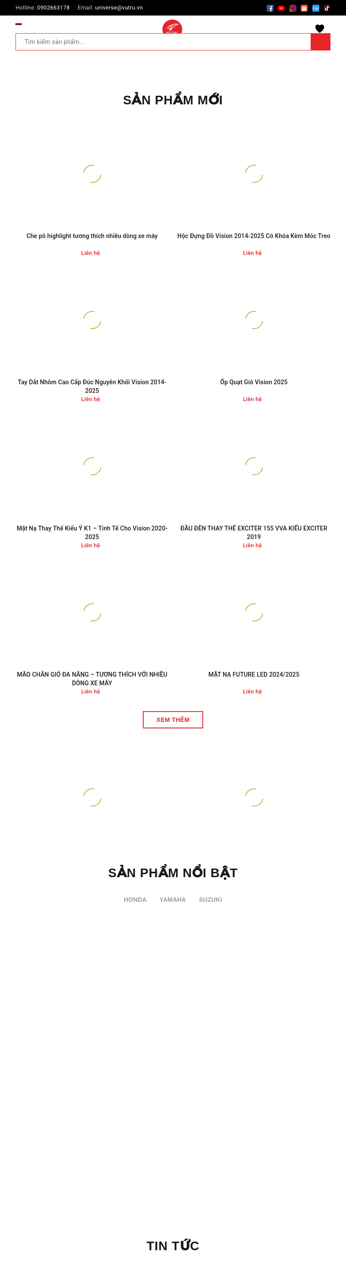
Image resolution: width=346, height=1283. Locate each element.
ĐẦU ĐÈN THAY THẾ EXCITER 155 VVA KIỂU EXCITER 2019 (253, 532)
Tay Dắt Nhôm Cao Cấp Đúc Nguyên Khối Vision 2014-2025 (92, 386)
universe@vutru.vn (119, 7)
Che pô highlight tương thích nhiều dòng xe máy (91, 235)
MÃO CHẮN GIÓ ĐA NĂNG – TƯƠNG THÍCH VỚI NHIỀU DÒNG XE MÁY (92, 679)
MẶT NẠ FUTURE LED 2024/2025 (253, 674)
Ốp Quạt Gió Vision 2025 (253, 382)
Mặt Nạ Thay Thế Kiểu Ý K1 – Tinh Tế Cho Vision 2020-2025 (92, 532)
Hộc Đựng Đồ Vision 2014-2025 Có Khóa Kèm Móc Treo (253, 235)
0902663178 (53, 7)
